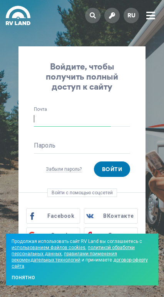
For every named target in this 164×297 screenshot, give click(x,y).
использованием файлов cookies (48, 247)
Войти (112, 169)
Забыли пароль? (64, 169)
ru (131, 15)
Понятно (23, 277)
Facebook (60, 216)
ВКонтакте (118, 216)
